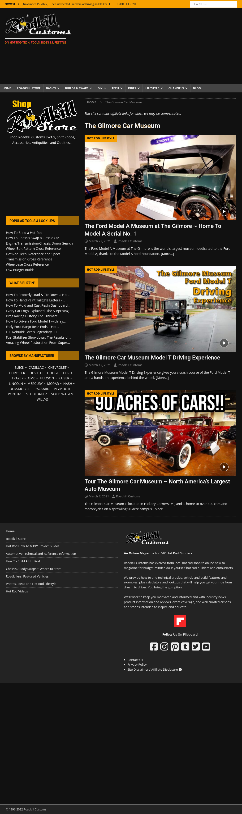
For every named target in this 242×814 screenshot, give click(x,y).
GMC (31, 378)
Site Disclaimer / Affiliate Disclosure (154, 669)
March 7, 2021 (99, 496)
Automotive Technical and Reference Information (41, 553)
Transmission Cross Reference (29, 259)
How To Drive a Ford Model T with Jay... (36, 321)
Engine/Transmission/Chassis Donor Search (39, 243)
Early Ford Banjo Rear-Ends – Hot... (32, 326)
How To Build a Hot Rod (24, 232)
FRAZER (17, 378)
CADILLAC (36, 367)
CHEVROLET (57, 367)
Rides (132, 88)
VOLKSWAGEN (62, 394)
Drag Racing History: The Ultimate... (33, 316)
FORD (67, 373)
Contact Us (135, 660)
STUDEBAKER (36, 394)
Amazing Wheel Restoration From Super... (38, 342)
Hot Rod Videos (17, 591)
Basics (51, 88)
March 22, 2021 (100, 241)
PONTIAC (15, 394)
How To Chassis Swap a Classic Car (32, 238)
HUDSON (47, 378)
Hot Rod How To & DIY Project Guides (32, 546)
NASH (67, 383)
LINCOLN (16, 383)
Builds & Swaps (76, 88)
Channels (176, 88)
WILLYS (42, 399)
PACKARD (42, 389)
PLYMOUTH (63, 389)
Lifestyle (152, 88)
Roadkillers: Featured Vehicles (27, 576)
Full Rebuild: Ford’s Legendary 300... (33, 332)
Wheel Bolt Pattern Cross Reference (33, 248)
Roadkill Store (29, 88)
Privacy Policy (137, 664)
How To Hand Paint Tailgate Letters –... (35, 300)
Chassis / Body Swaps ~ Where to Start (33, 569)
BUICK (19, 367)
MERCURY (35, 383)
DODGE (53, 373)
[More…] (167, 253)
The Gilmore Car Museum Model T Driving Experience (152, 357)
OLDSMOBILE (19, 389)
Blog (197, 88)
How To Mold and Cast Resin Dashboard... (38, 305)
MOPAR (53, 383)
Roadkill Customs (130, 241)
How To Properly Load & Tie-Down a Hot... (38, 294)
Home (7, 88)
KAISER (63, 378)
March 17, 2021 (100, 365)
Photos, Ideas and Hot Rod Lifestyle (31, 584)
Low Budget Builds (20, 270)
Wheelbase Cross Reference (27, 264)
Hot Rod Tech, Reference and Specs (33, 254)
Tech (115, 88)
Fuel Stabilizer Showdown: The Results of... (38, 337)
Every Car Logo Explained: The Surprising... (38, 311)
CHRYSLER (17, 373)
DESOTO (36, 373)
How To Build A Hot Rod (23, 561)
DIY (100, 88)
